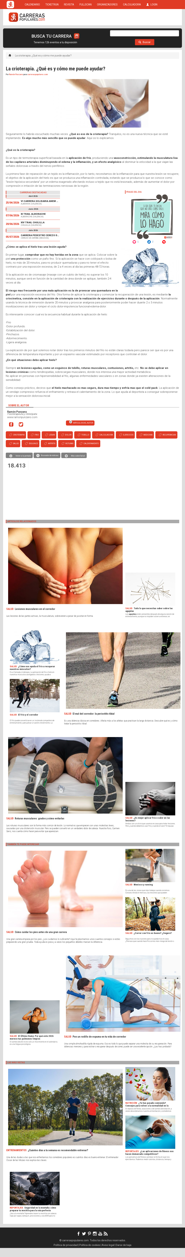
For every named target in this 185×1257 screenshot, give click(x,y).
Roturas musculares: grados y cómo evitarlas (39, 827)
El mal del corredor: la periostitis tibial (94, 722)
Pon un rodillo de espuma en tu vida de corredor (99, 1045)
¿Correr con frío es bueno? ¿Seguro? (153, 942)
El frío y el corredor (28, 723)
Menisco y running (143, 893)
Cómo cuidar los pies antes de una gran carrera (41, 941)
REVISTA (69, 31)
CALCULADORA (132, 31)
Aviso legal (108, 1254)
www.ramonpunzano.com (22, 426)
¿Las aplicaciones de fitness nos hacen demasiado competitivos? (149, 1161)
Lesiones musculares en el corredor (35, 618)
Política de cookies (89, 1254)
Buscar (145, 51)
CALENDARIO (32, 31)
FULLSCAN (85, 31)
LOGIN (151, 31)
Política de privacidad (66, 1254)
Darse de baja (123, 1254)
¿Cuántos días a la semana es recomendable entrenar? (58, 1159)
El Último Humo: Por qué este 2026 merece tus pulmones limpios (31, 1046)
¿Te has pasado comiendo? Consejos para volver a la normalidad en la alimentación (146, 1115)
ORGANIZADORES (107, 31)
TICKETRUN (52, 31)
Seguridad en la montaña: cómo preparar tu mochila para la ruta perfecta (33, 1218)
